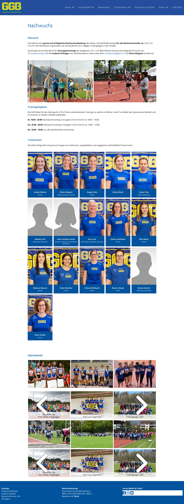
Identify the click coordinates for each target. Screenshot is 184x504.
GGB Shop (177, 7)
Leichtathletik (86, 7)
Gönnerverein (122, 7)
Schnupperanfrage (36, 53)
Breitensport (104, 7)
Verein (69, 7)
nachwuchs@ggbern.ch (115, 53)
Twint (76, 496)
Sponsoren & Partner (144, 7)
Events (163, 7)
